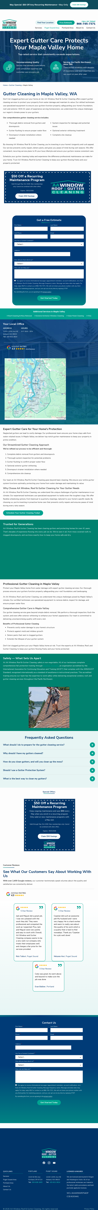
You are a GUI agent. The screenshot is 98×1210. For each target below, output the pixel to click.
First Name (17, 225)
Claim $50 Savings (79, 5)
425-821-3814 (12, 337)
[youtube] (54, 1162)
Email (52, 233)
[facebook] (44, 1162)
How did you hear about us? (23, 260)
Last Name (53, 225)
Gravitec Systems (51, 665)
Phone (17, 1034)
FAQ (89, 316)
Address (17, 250)
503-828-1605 (37, 1182)
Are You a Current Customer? (23, 241)
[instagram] (49, 1162)
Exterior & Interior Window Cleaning (50, 316)
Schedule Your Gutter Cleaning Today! (23, 513)
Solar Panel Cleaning (76, 316)
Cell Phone (17, 233)
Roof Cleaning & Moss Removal (20, 316)
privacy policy (47, 292)
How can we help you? (21, 268)
